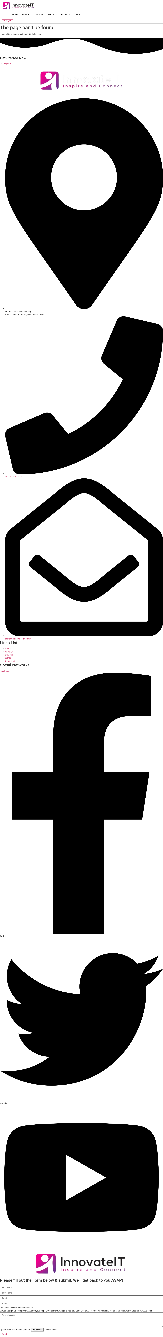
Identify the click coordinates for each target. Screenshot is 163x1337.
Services (39, 15)
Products (52, 15)
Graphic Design (67, 1311)
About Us (26, 15)
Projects (65, 15)
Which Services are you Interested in (16, 1308)
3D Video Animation (98, 1311)
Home (15, 15)
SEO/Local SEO (134, 1311)
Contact (78, 15)
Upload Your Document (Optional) (15, 1330)
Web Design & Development (14, 1311)
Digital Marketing (117, 1311)
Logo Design (81, 1311)
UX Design (147, 1311)
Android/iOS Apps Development (43, 1311)
